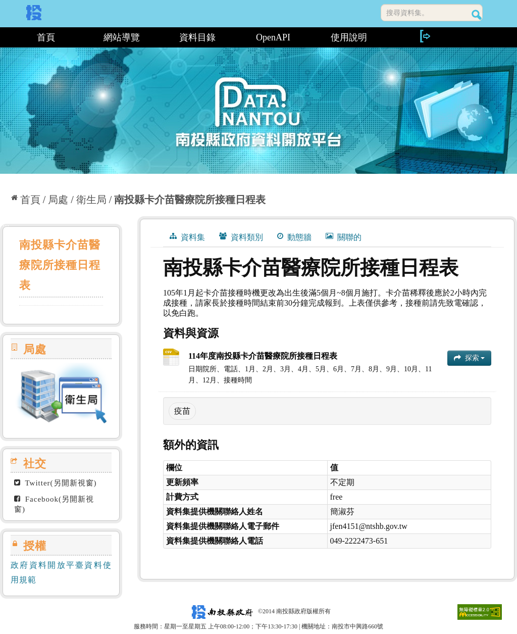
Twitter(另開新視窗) (55, 483)
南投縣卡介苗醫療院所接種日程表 (190, 199)
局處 (58, 199)
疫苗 (182, 411)
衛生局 (91, 199)
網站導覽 (122, 37)
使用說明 (349, 37)
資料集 (187, 236)
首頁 (46, 37)
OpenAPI (273, 37)
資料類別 (241, 236)
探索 (469, 358)
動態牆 (294, 236)
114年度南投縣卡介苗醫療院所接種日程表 (262, 356)
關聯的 (343, 236)
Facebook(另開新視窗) (54, 504)
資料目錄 (197, 37)
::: (4, 37)
